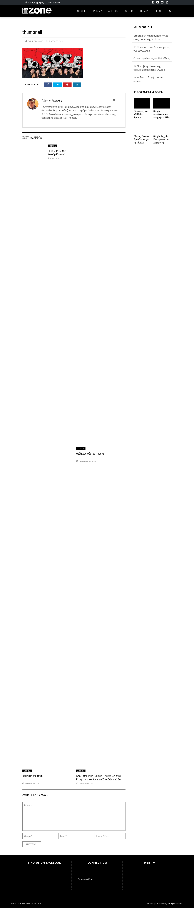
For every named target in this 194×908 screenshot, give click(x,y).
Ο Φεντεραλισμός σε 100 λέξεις (152, 58)
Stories (82, 11)
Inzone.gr (29, 878)
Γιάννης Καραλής (35, 41)
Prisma (97, 11)
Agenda (113, 11)
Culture (129, 11)
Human (144, 11)
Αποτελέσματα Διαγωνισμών (29, 904)
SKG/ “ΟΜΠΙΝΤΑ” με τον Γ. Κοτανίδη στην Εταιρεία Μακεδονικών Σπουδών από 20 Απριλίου (98, 779)
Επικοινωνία (54, 2)
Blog (13, 904)
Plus (158, 11)
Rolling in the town (32, 775)
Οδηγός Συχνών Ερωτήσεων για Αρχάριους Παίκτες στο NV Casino (161, 142)
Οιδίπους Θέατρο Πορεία (90, 453)
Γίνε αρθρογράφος (34, 2)
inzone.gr (164, 904)
